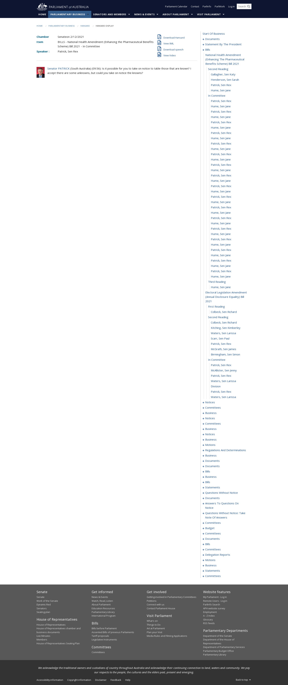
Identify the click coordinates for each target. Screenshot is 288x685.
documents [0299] (212, 539)
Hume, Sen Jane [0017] (221, 117)
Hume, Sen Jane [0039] (221, 234)
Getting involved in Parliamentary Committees (171, 597)
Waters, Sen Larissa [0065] (223, 381)
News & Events (144, 14)
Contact (195, 7)
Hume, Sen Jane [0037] (221, 223)
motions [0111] (210, 445)
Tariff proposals (100, 636)
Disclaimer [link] (101, 680)
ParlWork (220, 7)
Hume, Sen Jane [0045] (221, 266)
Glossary (208, 619)
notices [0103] (210, 434)
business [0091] (211, 413)
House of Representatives (51, 624)
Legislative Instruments (104, 639)
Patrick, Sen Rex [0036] (221, 218)
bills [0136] (207, 471)
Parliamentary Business (68, 14)
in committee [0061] (216, 360)
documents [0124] (212, 461)
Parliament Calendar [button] (176, 7)
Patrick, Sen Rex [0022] (221, 143)
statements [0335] (212, 571)
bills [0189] (207, 482)
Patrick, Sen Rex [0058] (221, 344)
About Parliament (176, 14)
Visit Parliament (209, 14)
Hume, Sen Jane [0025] (221, 159)
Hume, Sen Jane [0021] (221, 138)
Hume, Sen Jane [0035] (221, 213)
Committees (98, 652)
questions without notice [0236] (221, 493)
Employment (210, 612)
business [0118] (211, 455)
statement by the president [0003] (223, 44)
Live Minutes (43, 636)
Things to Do (154, 624)
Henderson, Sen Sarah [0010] (225, 80)
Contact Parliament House (161, 608)
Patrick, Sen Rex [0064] (221, 376)
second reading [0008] (218, 69)
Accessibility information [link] (50, 680)
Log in (231, 7)
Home (42, 14)
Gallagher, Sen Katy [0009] (223, 74)
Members (42, 639)
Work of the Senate (47, 600)
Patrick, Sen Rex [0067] (221, 392)
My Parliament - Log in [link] (215, 597)
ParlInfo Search (211, 604)
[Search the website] (244, 7)
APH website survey (214, 608)
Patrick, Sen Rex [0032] (221, 197)
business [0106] (211, 439)
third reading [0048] (217, 282)
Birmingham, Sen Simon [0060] (225, 354)
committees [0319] (213, 549)
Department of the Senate (217, 636)
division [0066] (216, 386)
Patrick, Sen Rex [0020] (221, 133)
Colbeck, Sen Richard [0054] (224, 322)
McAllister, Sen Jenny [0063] (224, 370)
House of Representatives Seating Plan (58, 643)
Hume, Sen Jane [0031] (221, 191)
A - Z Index (209, 616)
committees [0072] (213, 408)
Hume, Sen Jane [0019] (221, 127)
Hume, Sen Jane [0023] (221, 149)
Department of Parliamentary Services (224, 647)
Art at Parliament (156, 628)
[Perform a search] (248, 7)
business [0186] (211, 477)
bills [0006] (207, 50)
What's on (152, 621)
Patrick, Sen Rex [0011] (221, 85)
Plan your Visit (154, 632)
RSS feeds (209, 623)
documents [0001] (212, 39)
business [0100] (211, 429)
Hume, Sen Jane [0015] (221, 106)
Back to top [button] (243, 680)
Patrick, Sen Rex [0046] (221, 271)
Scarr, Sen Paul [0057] (220, 338)
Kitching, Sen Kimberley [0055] (225, 328)
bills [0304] (207, 544)
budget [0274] (210, 528)
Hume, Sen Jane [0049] (221, 287)
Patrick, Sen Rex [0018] (221, 122)
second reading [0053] (218, 317)
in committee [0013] (216, 96)
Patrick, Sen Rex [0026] (221, 165)
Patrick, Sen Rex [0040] (221, 239)
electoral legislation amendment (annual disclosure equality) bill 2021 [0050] (226, 297)
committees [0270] (213, 523)
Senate (40, 597)
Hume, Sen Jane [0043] (221, 255)
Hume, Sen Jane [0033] (221, 202)
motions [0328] (210, 560)
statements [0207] (212, 487)
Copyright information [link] (79, 680)
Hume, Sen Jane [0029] (221, 181)
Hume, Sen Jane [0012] (221, 90)
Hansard (85, 26)
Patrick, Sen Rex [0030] (221, 186)
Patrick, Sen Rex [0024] (221, 154)
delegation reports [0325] (217, 555)
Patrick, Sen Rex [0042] (221, 250)
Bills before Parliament (104, 628)
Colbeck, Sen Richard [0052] (224, 312)
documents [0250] (212, 498)
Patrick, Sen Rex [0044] (221, 260)
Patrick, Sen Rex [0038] (221, 229)
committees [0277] (213, 533)
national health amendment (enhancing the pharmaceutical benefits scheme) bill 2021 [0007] (224, 59)
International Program (104, 616)
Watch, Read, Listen (102, 600)
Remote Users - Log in (215, 600)
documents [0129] (212, 466)
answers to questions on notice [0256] (222, 506)
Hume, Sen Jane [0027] (221, 170)
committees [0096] (213, 423)
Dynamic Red (44, 604)
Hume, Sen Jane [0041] (221, 244)
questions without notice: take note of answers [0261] (225, 515)
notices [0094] (210, 418)
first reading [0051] (216, 306)
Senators (42, 608)
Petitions (151, 600)
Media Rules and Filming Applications (167, 636)
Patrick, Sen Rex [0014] (221, 101)
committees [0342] (213, 576)
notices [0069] (210, 402)
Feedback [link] (116, 680)
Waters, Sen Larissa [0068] (223, 397)
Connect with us (155, 604)
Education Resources (103, 608)
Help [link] (127, 680)
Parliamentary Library (103, 612)
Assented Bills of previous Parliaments (113, 632)
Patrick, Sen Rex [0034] (221, 207)
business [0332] (211, 565)
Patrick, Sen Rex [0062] (221, 365)
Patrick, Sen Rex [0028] (221, 175)
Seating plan (43, 612)
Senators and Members (109, 14)
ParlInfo (207, 7)
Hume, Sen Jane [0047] (221, 276)
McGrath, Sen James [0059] (223, 349)
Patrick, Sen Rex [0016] (221, 112)
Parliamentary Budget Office (218, 651)
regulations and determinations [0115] (225, 450)
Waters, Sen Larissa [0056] (223, 333)
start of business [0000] (214, 34)
